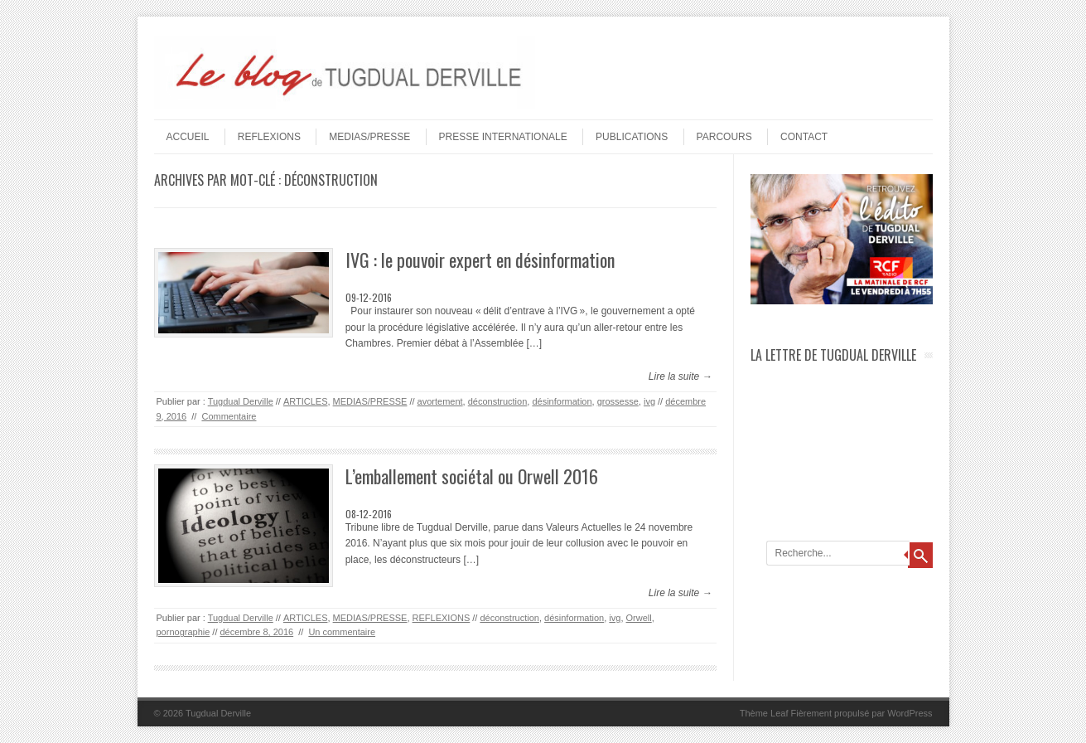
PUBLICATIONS (632, 137)
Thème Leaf (764, 713)
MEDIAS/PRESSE (369, 137)
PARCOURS (724, 137)
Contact (804, 137)
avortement (440, 401)
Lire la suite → (680, 376)
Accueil (188, 137)
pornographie (183, 632)
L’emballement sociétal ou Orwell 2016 (471, 476)
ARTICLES (305, 401)
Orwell (639, 618)
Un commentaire (341, 632)
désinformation (561, 401)
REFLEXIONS (269, 137)
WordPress (909, 713)
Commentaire (228, 416)
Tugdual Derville (240, 401)
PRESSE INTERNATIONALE (503, 137)
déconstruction (498, 401)
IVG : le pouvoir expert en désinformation (480, 259)
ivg (649, 401)
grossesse (618, 401)
